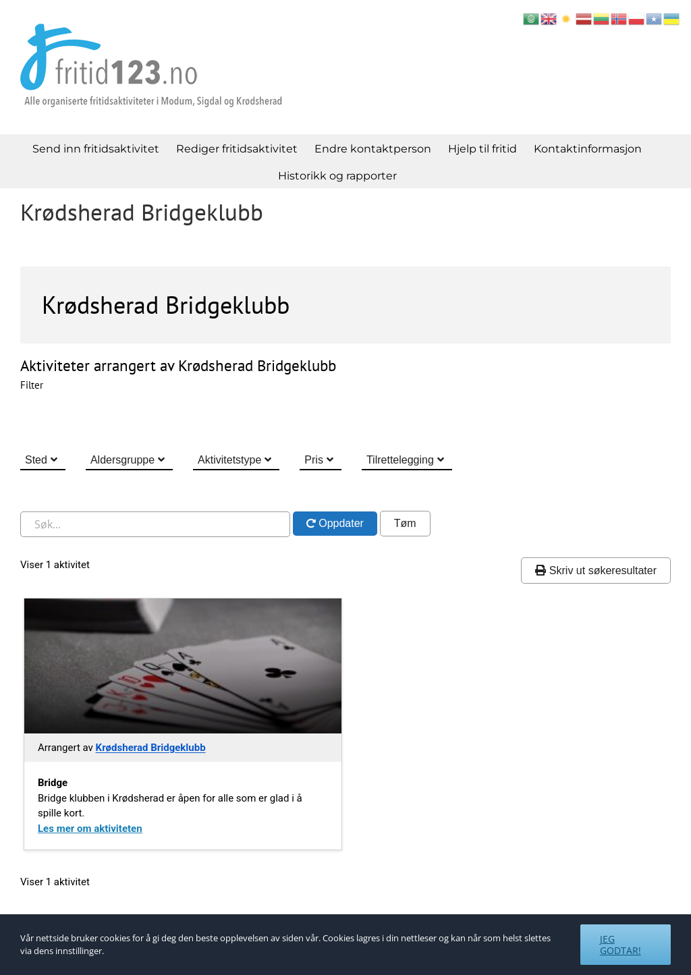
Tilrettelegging (400, 460)
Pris (313, 460)
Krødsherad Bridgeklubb (151, 748)
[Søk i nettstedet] (155, 524)
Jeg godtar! (620, 944)
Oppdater (340, 523)
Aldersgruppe (122, 460)
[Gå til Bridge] (182, 665)
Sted (36, 460)
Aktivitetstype (229, 460)
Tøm (405, 523)
